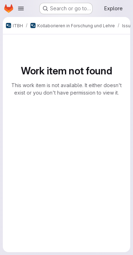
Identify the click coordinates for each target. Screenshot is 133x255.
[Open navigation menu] (21, 8)
